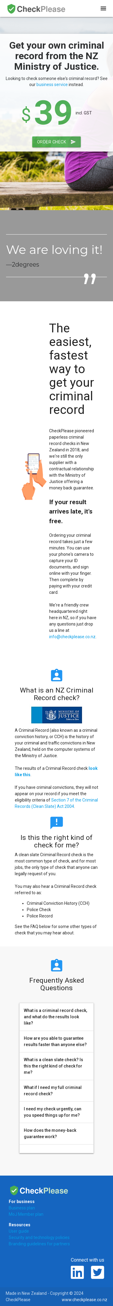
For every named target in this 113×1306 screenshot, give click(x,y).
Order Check (56, 141)
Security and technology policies (39, 1237)
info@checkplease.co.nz (72, 636)
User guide (19, 1231)
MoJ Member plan (26, 1214)
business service (52, 84)
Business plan (22, 1207)
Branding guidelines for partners (39, 1243)
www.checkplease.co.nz (84, 1299)
